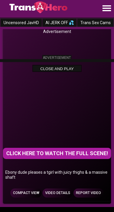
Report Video (88, 193)
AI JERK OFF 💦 (59, 22)
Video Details (57, 193)
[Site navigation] (106, 8)
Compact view (26, 193)
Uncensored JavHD (21, 22)
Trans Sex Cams (95, 22)
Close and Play (57, 68)
